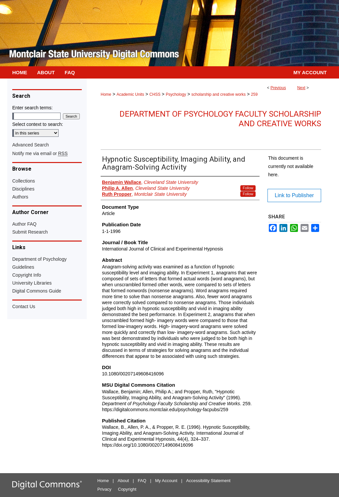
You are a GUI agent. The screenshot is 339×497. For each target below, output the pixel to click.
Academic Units (130, 94)
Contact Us (23, 306)
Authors (20, 196)
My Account (166, 480)
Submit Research (30, 232)
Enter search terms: (32, 107)
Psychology (176, 94)
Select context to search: (37, 124)
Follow (248, 188)
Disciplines (23, 189)
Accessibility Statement (208, 480)
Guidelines (23, 267)
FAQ (142, 480)
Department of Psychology (39, 259)
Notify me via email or (40, 153)
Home (106, 94)
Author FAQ (24, 224)
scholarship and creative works (218, 94)
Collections (23, 181)
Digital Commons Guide (36, 291)
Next (301, 87)
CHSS (154, 94)
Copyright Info (26, 275)
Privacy (104, 489)
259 (254, 94)
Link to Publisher (294, 195)
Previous (278, 87)
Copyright (127, 489)
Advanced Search (30, 144)
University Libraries (32, 283)
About (123, 480)
